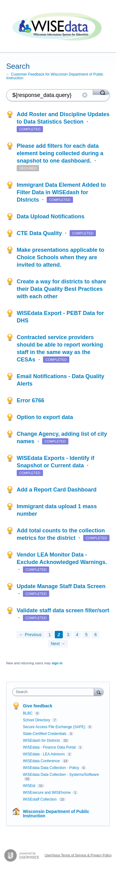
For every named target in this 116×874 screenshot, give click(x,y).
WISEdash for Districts (42, 740)
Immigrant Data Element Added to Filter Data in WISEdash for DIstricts (61, 192)
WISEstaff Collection (40, 799)
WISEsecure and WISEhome (47, 792)
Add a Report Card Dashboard (57, 490)
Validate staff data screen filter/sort (63, 610)
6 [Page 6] (95, 634)
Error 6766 (30, 400)
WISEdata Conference (42, 761)
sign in (57, 663)
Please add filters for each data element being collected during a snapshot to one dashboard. (60, 153)
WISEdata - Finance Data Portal (50, 747)
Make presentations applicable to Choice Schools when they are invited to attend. (60, 257)
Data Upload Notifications (50, 216)
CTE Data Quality (40, 233)
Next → (58, 643)
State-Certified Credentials (45, 734)
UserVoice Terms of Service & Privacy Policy (78, 855)
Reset (84, 95)
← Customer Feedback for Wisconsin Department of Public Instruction (54, 76)
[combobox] (54, 692)
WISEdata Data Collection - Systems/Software (61, 774)
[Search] (101, 92)
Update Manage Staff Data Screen (61, 586)
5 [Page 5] (86, 634)
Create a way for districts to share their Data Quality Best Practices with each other (61, 288)
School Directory (37, 720)
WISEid (29, 786)
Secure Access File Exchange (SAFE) (54, 727)
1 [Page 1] (50, 634)
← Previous (30, 634)
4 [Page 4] (77, 634)
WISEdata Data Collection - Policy (51, 768)
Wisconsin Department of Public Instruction (56, 813)
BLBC (28, 713)
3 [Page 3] (68, 634)
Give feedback (37, 705)
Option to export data (45, 417)
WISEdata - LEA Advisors (44, 754)
